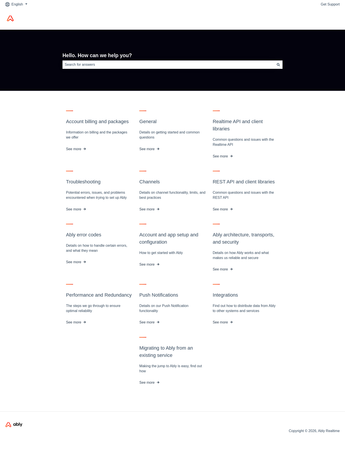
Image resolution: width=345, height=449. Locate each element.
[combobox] (168, 64)
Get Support (330, 4)
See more (73, 149)
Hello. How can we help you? (97, 55)
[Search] (278, 64)
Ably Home (326, 19)
